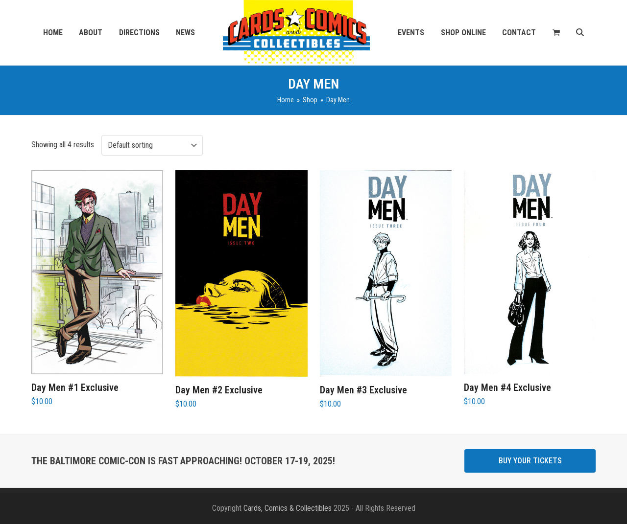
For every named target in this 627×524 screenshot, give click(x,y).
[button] (556, 33)
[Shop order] (152, 145)
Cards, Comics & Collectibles (287, 508)
